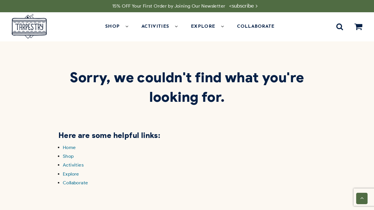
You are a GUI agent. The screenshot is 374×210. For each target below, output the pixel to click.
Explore (71, 174)
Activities (73, 165)
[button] (129, 26)
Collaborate (256, 26)
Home (69, 147)
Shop (68, 156)
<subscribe (241, 6)
